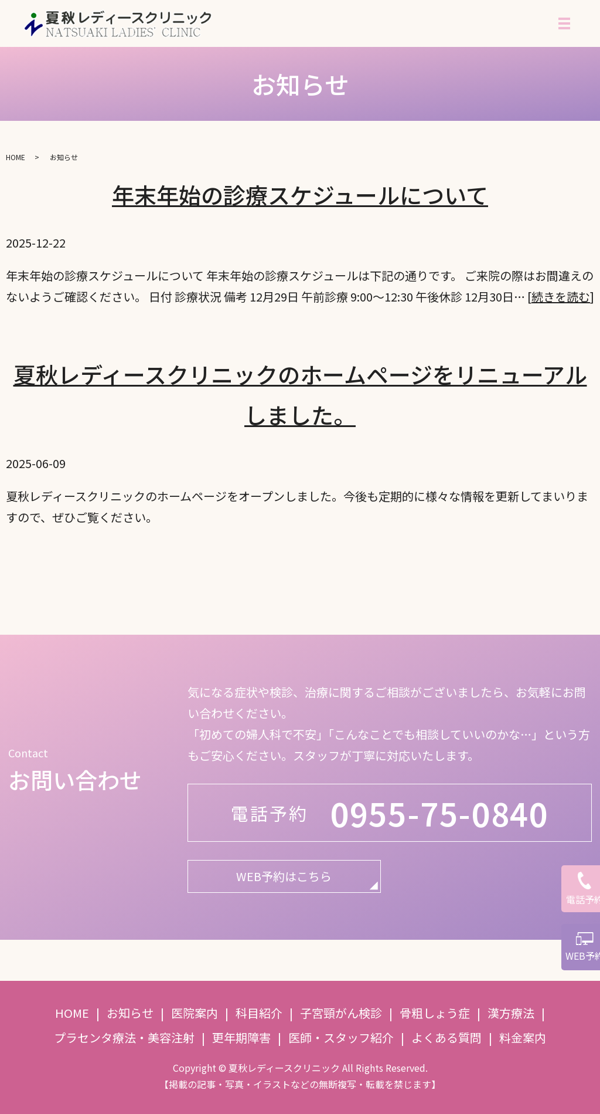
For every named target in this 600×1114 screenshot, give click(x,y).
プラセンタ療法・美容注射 (124, 1037)
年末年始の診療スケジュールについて (300, 194)
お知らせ (130, 1012)
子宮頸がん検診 (341, 1012)
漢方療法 (511, 1012)
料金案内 (522, 1037)
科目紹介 (259, 1012)
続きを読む (560, 296)
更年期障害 (241, 1037)
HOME (15, 157)
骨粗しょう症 (435, 1012)
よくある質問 (446, 1037)
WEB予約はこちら (284, 876)
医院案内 (194, 1012)
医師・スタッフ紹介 (341, 1037)
